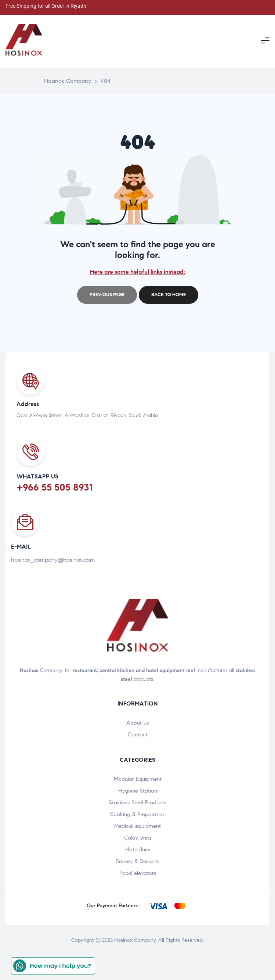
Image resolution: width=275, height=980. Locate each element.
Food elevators (137, 873)
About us (137, 722)
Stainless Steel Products (137, 802)
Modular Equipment (138, 779)
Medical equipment (137, 826)
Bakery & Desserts (137, 861)
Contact (138, 734)
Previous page (107, 295)
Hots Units (137, 849)
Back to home (168, 295)
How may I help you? (52, 965)
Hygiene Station (137, 790)
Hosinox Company (135, 940)
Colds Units (137, 837)
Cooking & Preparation (138, 814)
